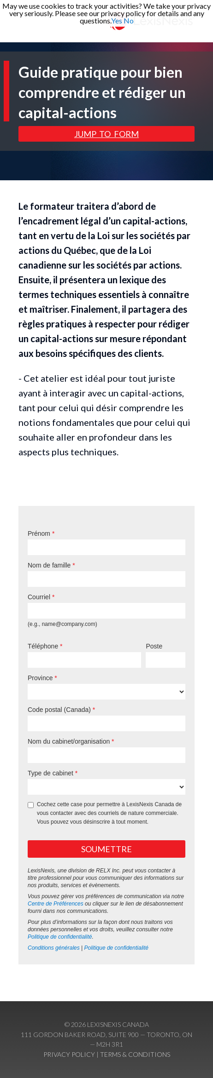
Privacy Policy (69, 1054)
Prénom (39, 533)
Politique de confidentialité (60, 937)
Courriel (39, 597)
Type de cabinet (50, 773)
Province (40, 678)
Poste (154, 646)
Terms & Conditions (135, 1054)
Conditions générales (54, 948)
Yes (116, 20)
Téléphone (43, 646)
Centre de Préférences (55, 903)
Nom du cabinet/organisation (69, 741)
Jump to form (106, 134)
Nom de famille (49, 565)
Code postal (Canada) (59, 709)
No (129, 20)
